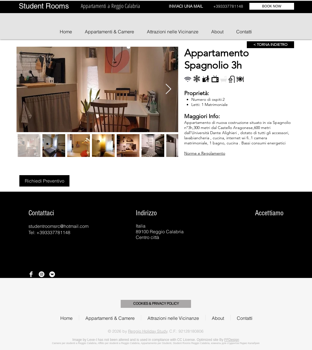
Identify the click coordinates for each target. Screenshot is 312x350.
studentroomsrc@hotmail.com (58, 226)
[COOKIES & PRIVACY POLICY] (156, 304)
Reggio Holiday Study (147, 331)
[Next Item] (168, 89)
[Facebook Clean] (31, 274)
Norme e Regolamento (204, 153)
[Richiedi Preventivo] (44, 181)
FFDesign (231, 340)
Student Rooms (44, 6)
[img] (235, 229)
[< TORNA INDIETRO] (270, 44)
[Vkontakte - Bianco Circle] (52, 274)
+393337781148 (228, 6)
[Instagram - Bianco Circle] (41, 274)
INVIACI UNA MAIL (186, 6)
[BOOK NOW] (271, 6)
